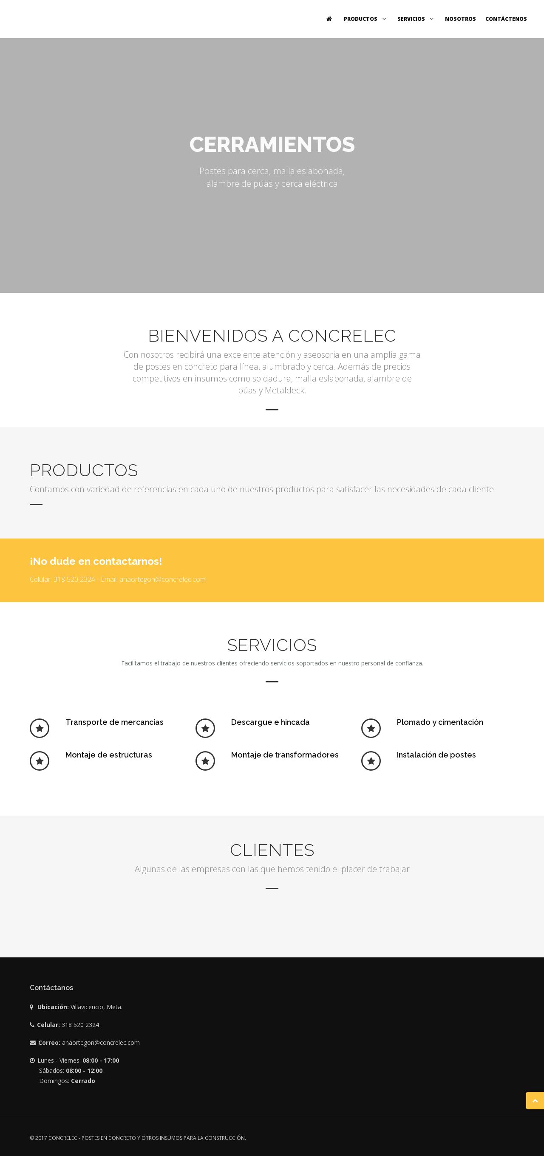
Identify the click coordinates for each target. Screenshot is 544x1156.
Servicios (416, 18)
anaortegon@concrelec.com (101, 1042)
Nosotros (460, 18)
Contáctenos (506, 18)
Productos (366, 18)
